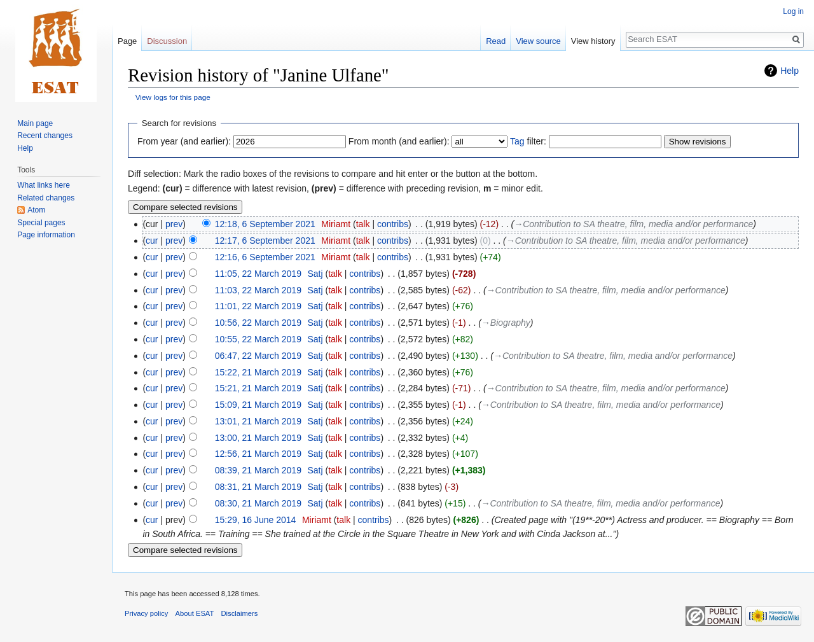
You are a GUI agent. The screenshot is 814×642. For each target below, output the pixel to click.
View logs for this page (172, 97)
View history (593, 41)
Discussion (167, 41)
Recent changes (44, 135)
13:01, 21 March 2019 (258, 421)
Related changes (45, 197)
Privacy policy (146, 613)
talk (363, 224)
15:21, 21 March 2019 (258, 388)
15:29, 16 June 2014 (255, 520)
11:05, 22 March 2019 (258, 274)
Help (789, 71)
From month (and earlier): (399, 141)
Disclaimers (239, 613)
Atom (36, 210)
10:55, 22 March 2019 (258, 339)
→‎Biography (505, 323)
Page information (46, 234)
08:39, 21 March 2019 (258, 470)
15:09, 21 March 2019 (258, 405)
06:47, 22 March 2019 (258, 356)
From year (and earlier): (184, 141)
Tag (517, 141)
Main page (35, 123)
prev (174, 224)
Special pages (41, 222)
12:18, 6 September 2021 (265, 224)
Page (127, 41)
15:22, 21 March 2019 (258, 372)
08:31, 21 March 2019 (258, 487)
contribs (392, 224)
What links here (43, 185)
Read (496, 41)
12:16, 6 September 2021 (265, 257)
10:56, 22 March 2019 (258, 323)
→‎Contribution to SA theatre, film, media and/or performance (633, 224)
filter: (528, 141)
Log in (793, 11)
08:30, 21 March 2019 (258, 503)
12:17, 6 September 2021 (265, 240)
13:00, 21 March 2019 (258, 438)
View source (538, 41)
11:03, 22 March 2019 (258, 290)
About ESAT (195, 613)
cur (152, 240)
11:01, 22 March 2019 (258, 306)
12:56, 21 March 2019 (258, 454)
